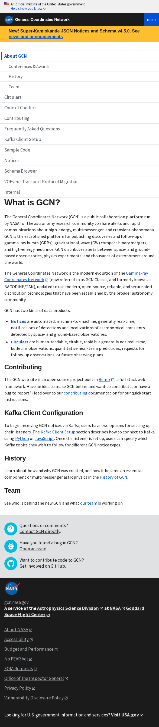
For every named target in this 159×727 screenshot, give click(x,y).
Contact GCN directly (40, 531)
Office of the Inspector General (34, 678)
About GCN (15, 56)
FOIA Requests (18, 669)
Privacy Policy (17, 688)
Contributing (17, 118)
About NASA (16, 630)
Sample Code (17, 150)
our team (88, 503)
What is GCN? (32, 202)
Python (22, 438)
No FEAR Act (16, 659)
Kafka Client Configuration (43, 412)
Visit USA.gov (125, 715)
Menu (151, 19)
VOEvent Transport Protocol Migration (41, 182)
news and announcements (36, 36)
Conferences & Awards (29, 66)
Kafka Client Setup (22, 139)
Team (14, 86)
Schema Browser (20, 171)
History (15, 76)
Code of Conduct (20, 108)
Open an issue (33, 549)
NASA (115, 608)
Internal (12, 192)
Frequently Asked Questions (32, 129)
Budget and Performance (29, 649)
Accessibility (16, 639)
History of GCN (113, 477)
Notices (12, 160)
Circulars (12, 97)
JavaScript (44, 438)
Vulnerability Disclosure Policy (34, 698)
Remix (104, 379)
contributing (75, 393)
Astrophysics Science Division (68, 608)
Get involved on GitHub (42, 566)
